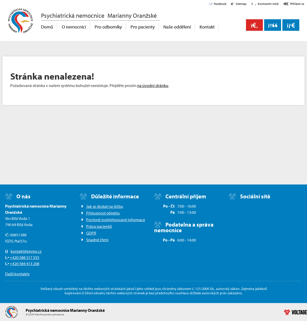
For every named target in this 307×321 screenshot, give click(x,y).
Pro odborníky (108, 27)
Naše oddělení (177, 27)
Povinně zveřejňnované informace (115, 219)
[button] (265, 3)
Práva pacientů (99, 226)
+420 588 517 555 (24, 257)
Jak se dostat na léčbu (104, 206)
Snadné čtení (97, 239)
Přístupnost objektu (103, 213)
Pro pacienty (143, 27)
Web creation (295, 312)
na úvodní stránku (152, 85)
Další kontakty (17, 273)
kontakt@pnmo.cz (26, 251)
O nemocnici (74, 27)
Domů (20, 20)
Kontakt (207, 27)
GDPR (91, 233)
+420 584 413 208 (24, 263)
